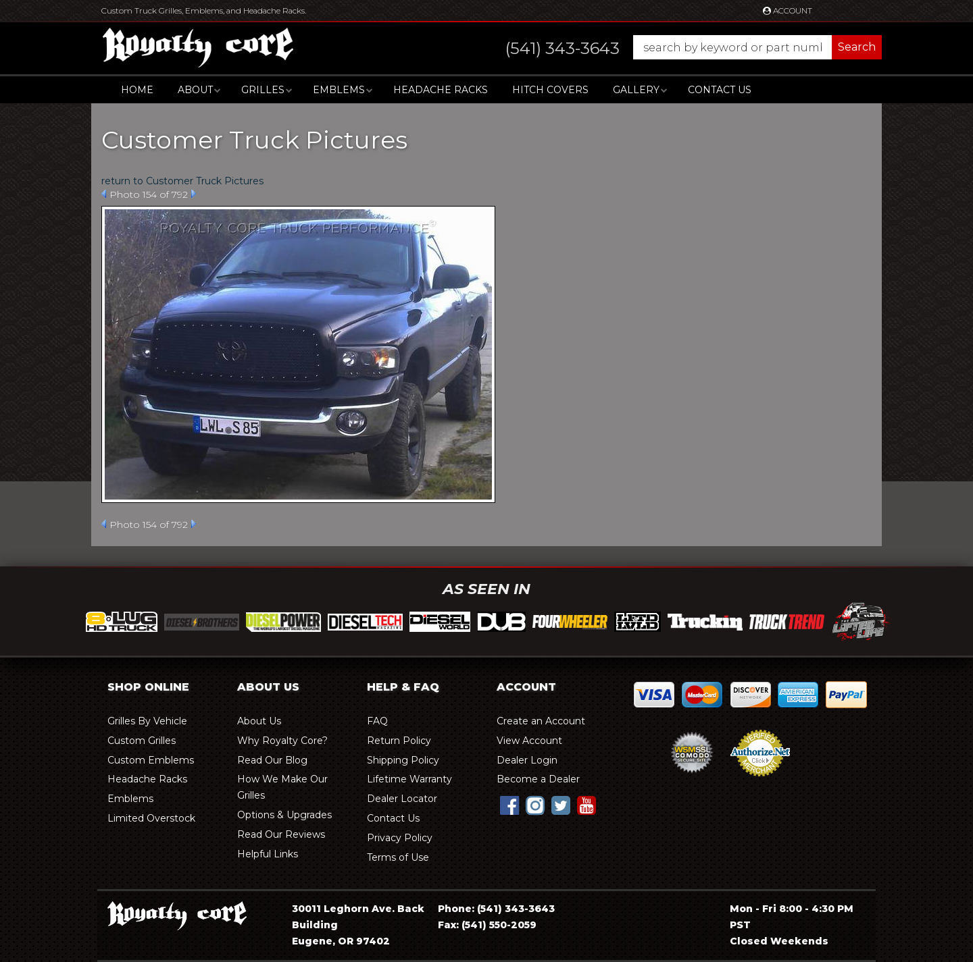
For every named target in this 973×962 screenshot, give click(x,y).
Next (193, 194)
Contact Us (719, 90)
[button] (680, 47)
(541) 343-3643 (516, 909)
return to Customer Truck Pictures (182, 181)
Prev (103, 194)
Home (137, 90)
